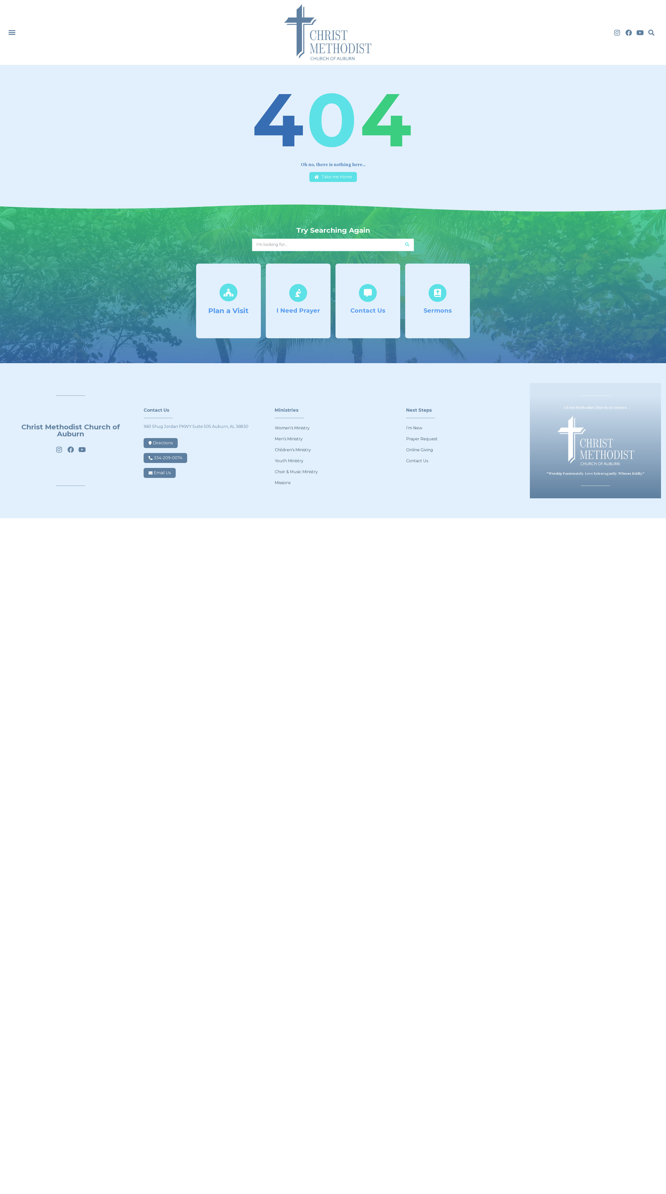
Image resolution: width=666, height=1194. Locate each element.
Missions (282, 482)
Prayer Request (422, 439)
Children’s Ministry (293, 450)
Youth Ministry (289, 460)
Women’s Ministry (292, 428)
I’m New (414, 428)
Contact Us (417, 460)
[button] (11, 32)
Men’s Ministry (289, 439)
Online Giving (419, 450)
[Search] (407, 245)
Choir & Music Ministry (296, 471)
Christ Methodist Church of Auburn (70, 430)
